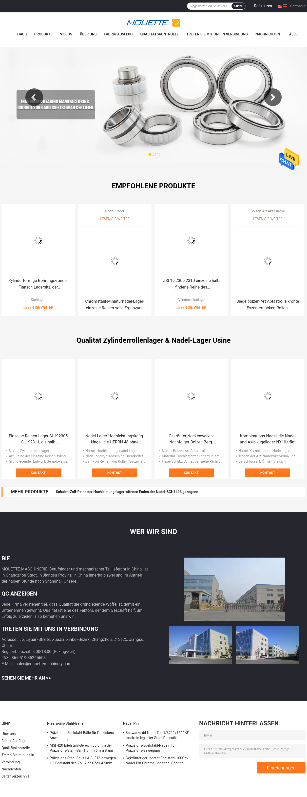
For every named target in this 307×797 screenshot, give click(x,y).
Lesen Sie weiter (38, 307)
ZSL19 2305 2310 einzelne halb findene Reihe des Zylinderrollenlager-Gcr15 (191, 284)
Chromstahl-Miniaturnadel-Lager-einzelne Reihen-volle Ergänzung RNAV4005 (114, 305)
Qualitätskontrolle (159, 34)
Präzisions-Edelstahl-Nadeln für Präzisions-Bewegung (151, 747)
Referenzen (263, 6)
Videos (66, 34)
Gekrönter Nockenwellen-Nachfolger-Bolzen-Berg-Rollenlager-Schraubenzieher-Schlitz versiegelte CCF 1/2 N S (191, 439)
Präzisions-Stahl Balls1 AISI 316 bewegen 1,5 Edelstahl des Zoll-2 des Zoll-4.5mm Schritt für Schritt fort (83, 761)
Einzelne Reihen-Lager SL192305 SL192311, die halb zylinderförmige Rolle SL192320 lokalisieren (38, 439)
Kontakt (38, 473)
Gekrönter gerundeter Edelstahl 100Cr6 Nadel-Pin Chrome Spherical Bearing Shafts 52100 (157, 761)
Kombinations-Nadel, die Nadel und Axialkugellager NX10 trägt (268, 439)
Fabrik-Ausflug (118, 34)
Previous (34, 97)
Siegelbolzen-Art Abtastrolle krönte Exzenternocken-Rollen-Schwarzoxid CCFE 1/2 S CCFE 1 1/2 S (268, 305)
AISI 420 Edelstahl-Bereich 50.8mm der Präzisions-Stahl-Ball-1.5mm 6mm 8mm (81, 747)
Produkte (43, 34)
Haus (22, 34)
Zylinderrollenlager (191, 300)
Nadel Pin (131, 723)
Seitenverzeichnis (16, 776)
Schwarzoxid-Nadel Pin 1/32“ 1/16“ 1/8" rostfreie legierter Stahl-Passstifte (157, 735)
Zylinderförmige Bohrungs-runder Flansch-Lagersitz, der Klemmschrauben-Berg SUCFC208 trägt (38, 284)
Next (273, 97)
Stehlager (38, 300)
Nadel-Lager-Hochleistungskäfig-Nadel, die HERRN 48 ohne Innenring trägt (114, 439)
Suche (238, 6)
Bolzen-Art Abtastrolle (268, 211)
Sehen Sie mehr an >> (26, 678)
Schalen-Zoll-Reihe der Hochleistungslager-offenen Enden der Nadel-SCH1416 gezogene (127, 492)
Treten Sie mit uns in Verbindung (217, 34)
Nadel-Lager (114, 211)
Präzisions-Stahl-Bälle (65, 723)
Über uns (88, 34)
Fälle (292, 34)
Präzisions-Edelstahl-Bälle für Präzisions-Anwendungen (82, 735)
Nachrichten (267, 34)
